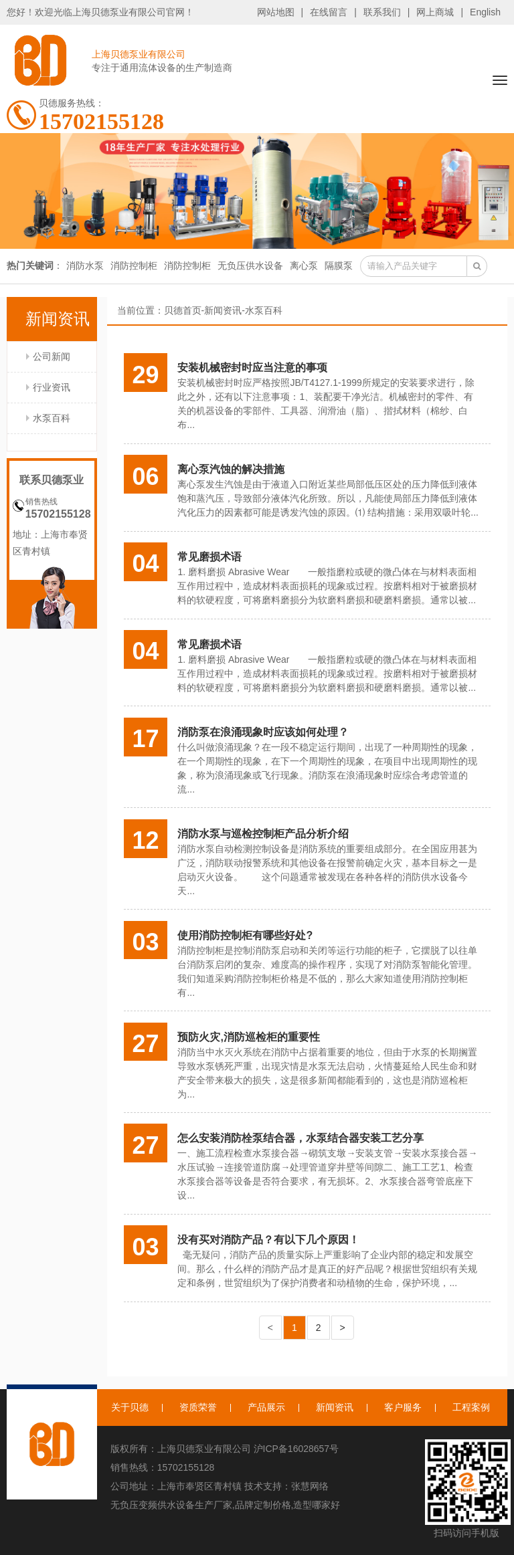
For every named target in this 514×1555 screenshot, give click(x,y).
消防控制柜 (133, 265)
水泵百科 (51, 418)
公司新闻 (51, 356)
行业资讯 (51, 387)
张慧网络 (310, 1486)
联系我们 (382, 12)
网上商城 (435, 12)
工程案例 (471, 1407)
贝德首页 (182, 310)
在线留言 (328, 12)
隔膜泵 (339, 265)
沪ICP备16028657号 (296, 1448)
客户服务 (403, 1407)
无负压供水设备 (250, 265)
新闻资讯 (223, 310)
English (485, 12)
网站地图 (275, 12)
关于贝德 (130, 1407)
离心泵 (304, 265)
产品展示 (266, 1407)
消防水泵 (85, 265)
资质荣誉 (198, 1407)
